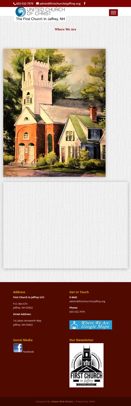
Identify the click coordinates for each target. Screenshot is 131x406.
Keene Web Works (62, 401)
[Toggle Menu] (113, 12)
